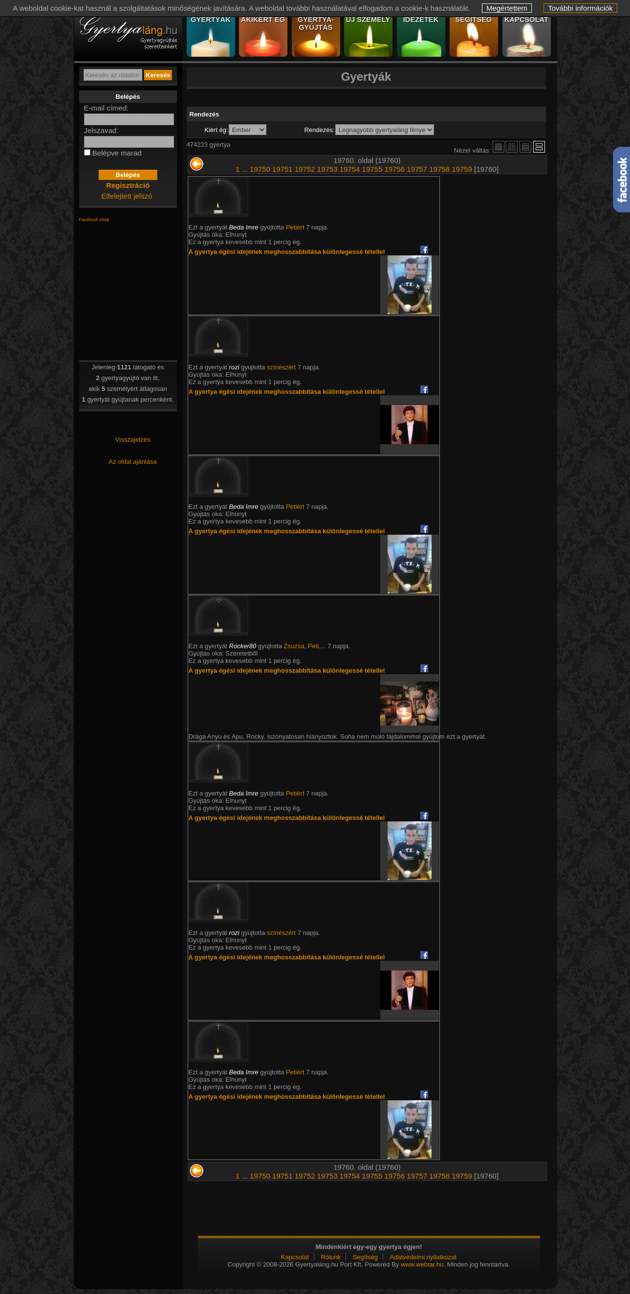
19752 (305, 169)
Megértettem (506, 8)
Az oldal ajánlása (132, 461)
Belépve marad (117, 153)
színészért (281, 367)
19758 (439, 169)
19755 (372, 169)
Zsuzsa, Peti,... (305, 646)
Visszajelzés (132, 439)
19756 (394, 169)
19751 (282, 169)
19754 (350, 169)
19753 (327, 169)
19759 (462, 169)
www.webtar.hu (422, 1264)
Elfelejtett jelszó (126, 196)
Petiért (295, 227)
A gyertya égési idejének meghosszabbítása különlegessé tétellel (287, 251)
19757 (417, 169)
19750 (260, 169)
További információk (580, 8)
